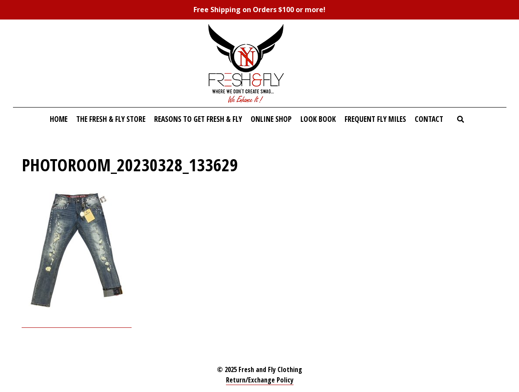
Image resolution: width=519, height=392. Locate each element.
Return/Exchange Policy (259, 380)
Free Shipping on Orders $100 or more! (259, 9)
